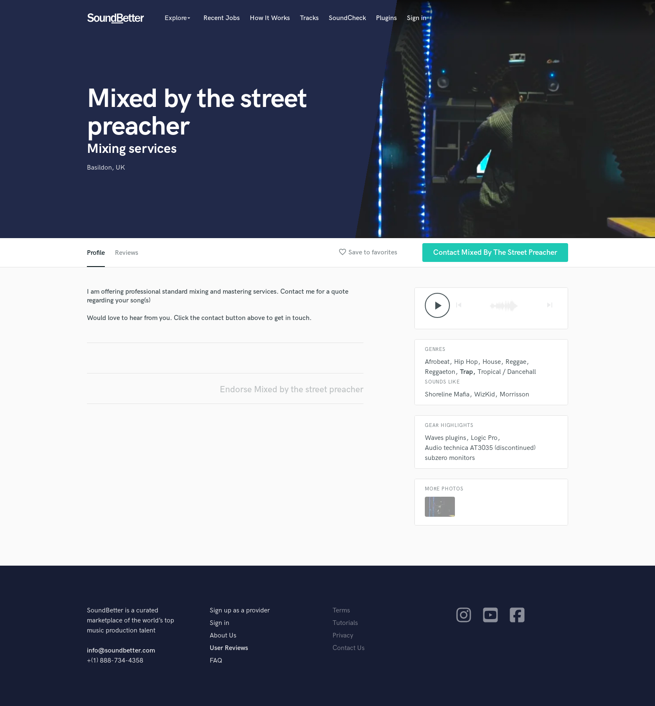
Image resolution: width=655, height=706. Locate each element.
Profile (96, 253)
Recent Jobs (221, 18)
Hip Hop (466, 362)
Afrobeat (437, 362)
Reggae (515, 362)
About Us (223, 636)
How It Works (270, 18)
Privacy (343, 636)
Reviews (126, 253)
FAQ (216, 661)
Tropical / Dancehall (506, 372)
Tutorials (345, 623)
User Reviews (229, 648)
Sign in (417, 18)
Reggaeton (440, 372)
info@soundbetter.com (121, 651)
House (491, 362)
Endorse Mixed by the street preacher (291, 389)
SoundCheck (347, 18)
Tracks (309, 18)
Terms (341, 611)
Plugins (386, 18)
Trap (466, 372)
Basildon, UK (106, 168)
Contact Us (349, 648)
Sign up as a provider (240, 611)
